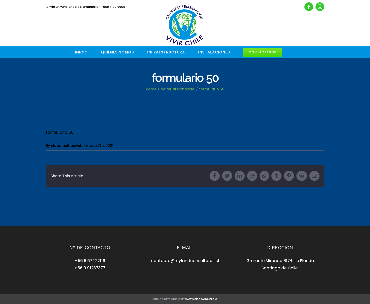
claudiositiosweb (66, 145)
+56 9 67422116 (90, 260)
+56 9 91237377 (89, 268)
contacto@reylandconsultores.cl (185, 260)
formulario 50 (60, 132)
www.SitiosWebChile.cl (201, 299)
